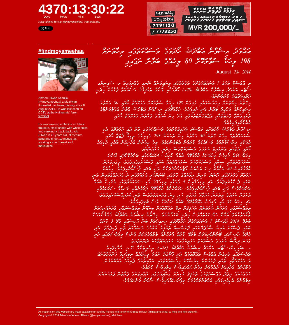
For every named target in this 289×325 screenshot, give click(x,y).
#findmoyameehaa (61, 51)
